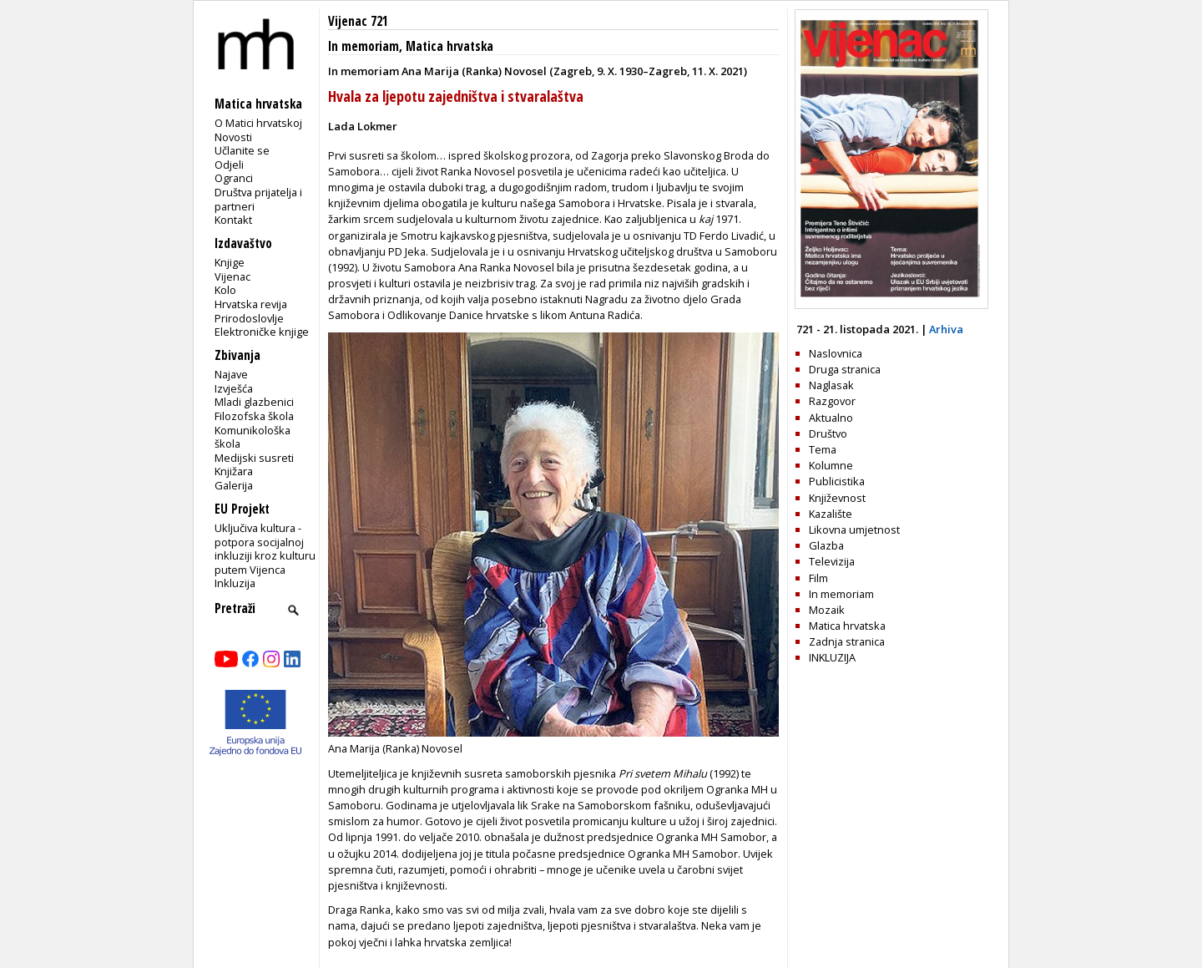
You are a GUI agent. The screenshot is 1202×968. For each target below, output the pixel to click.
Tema (822, 449)
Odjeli (229, 164)
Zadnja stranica (847, 641)
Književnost (837, 497)
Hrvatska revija (251, 304)
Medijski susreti (254, 457)
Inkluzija (235, 582)
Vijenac (232, 276)
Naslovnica (835, 353)
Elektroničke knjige (262, 331)
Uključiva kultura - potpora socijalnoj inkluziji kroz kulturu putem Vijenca (265, 548)
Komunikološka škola (252, 437)
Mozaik (827, 609)
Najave (231, 374)
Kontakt (233, 219)
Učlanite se (242, 150)
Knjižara (234, 471)
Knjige (230, 262)
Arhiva (946, 329)
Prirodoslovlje (249, 318)
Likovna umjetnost (854, 529)
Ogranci (234, 177)
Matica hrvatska (449, 46)
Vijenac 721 (358, 21)
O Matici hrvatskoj (258, 122)
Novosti (233, 136)
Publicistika (837, 481)
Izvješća (234, 388)
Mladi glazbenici (254, 401)
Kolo (225, 289)
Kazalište (830, 513)
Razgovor (832, 400)
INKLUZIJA (832, 657)
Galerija (234, 485)
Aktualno (831, 417)
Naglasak (831, 385)
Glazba (826, 545)
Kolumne (831, 465)
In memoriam (363, 46)
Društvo (828, 433)
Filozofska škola (254, 415)
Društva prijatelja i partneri (258, 199)
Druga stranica (845, 369)
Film (818, 577)
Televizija (832, 561)
